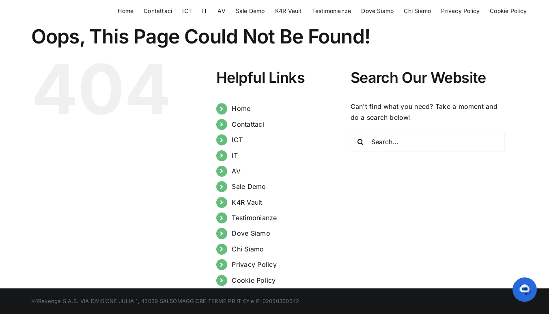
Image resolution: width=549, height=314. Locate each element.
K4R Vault (247, 202)
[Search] (361, 142)
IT (234, 156)
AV (236, 171)
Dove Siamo (251, 233)
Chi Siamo (248, 249)
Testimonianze (254, 218)
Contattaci (248, 124)
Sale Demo (249, 186)
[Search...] (428, 142)
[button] (524, 289)
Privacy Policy (254, 264)
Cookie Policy (254, 280)
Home (241, 108)
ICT (237, 140)
